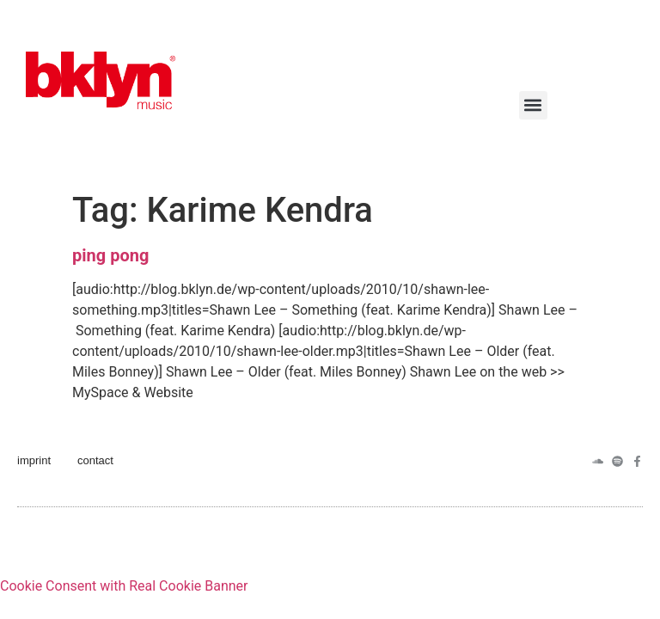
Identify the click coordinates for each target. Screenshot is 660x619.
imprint (34, 460)
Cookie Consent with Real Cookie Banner (124, 586)
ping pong (110, 255)
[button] (533, 105)
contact (95, 460)
